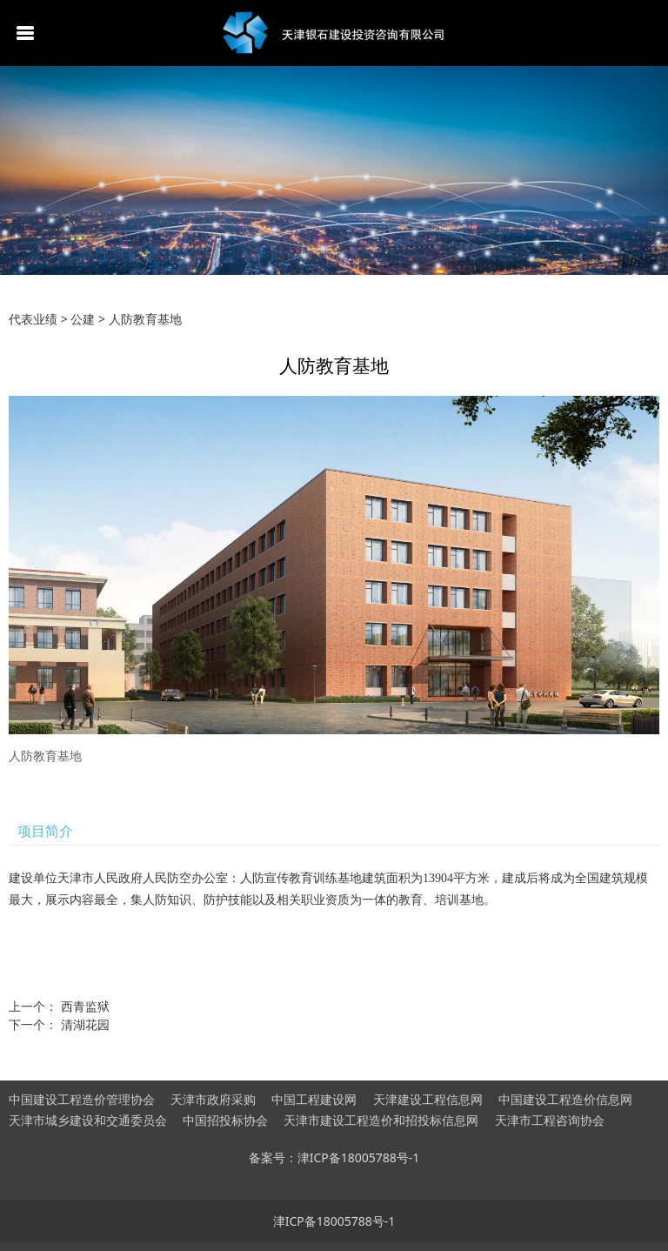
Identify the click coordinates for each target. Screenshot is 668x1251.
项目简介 (45, 830)
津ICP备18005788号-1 (334, 1221)
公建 (82, 319)
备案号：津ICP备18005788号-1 (334, 1157)
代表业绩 (33, 319)
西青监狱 (85, 1006)
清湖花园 (85, 1024)
